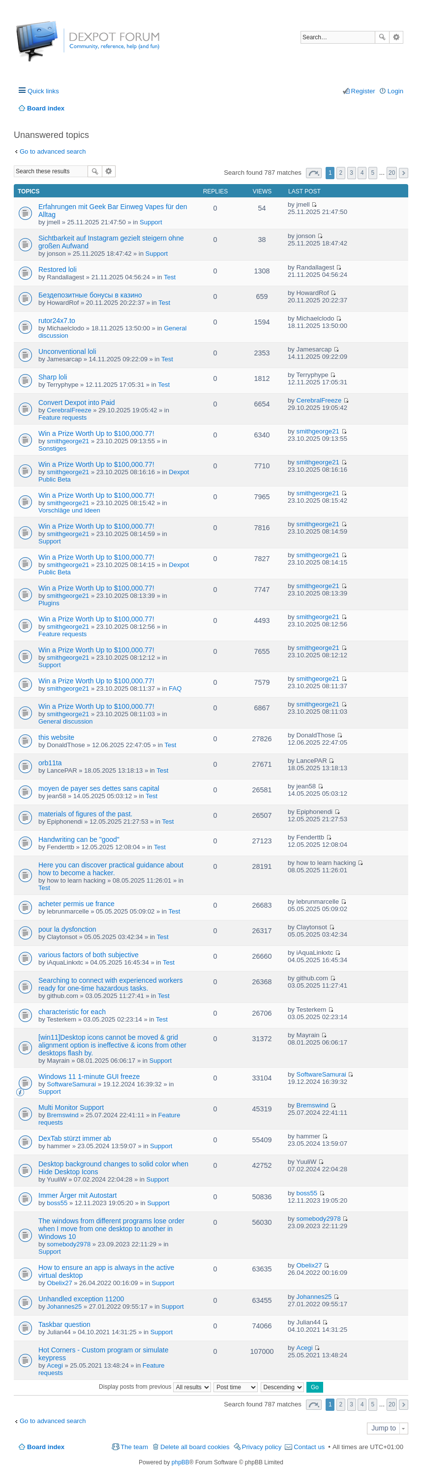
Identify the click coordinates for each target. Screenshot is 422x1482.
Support (151, 222)
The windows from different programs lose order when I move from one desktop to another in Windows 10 (111, 1228)
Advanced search (396, 37)
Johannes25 (64, 1306)
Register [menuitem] (363, 91)
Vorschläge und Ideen (69, 510)
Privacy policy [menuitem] (262, 1447)
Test (170, 277)
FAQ (175, 688)
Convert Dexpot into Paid (76, 402)
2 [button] (341, 172)
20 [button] (392, 172)
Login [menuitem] (395, 91)
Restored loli (57, 269)
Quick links (43, 91)
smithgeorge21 (68, 441)
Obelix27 (59, 1283)
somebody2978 (68, 1244)
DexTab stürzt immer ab (74, 1138)
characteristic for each (72, 1012)
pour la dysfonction (67, 929)
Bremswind (62, 1115)
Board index (45, 1447)
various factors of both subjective (88, 955)
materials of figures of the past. (85, 814)
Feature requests (62, 417)
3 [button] (351, 172)
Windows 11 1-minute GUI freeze (89, 1076)
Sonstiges (52, 448)
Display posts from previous (155, 1386)
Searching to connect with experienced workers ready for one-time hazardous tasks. (110, 984)
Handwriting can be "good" (79, 839)
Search (382, 37)
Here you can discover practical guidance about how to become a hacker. (110, 869)
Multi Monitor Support (71, 1107)
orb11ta (49, 763)
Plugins (49, 603)
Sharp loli (52, 377)
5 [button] (373, 172)
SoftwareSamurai (71, 1084)
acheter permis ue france (76, 904)
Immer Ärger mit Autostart (77, 1195)
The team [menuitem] (134, 1447)
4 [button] (362, 172)
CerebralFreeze (69, 410)
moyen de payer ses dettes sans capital (98, 788)
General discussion (65, 721)
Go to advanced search (53, 151)
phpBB (180, 1462)
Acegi (55, 1365)
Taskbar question (64, 1324)
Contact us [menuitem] (309, 1447)
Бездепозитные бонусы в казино (90, 295)
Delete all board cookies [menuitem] (195, 1447)
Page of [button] (314, 173)
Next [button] (403, 173)
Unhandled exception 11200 (81, 1299)
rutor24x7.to (56, 320)
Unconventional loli (67, 351)
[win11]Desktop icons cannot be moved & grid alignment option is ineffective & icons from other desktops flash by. (112, 1045)
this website (56, 737)
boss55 (57, 1203)
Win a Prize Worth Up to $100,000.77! (96, 433)
